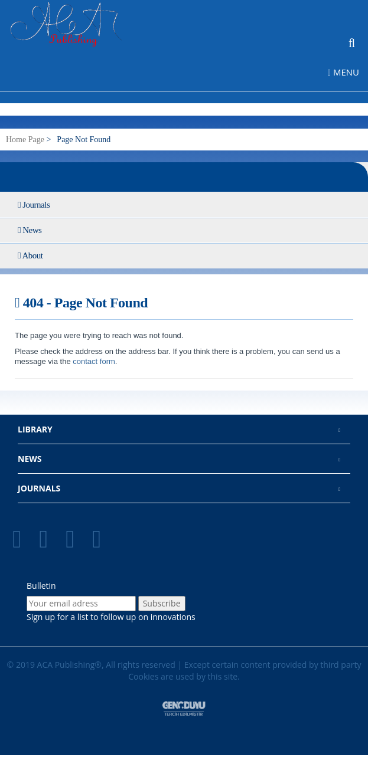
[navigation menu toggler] (348, 71)
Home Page (25, 139)
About (30, 255)
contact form (93, 361)
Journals (34, 204)
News (29, 230)
